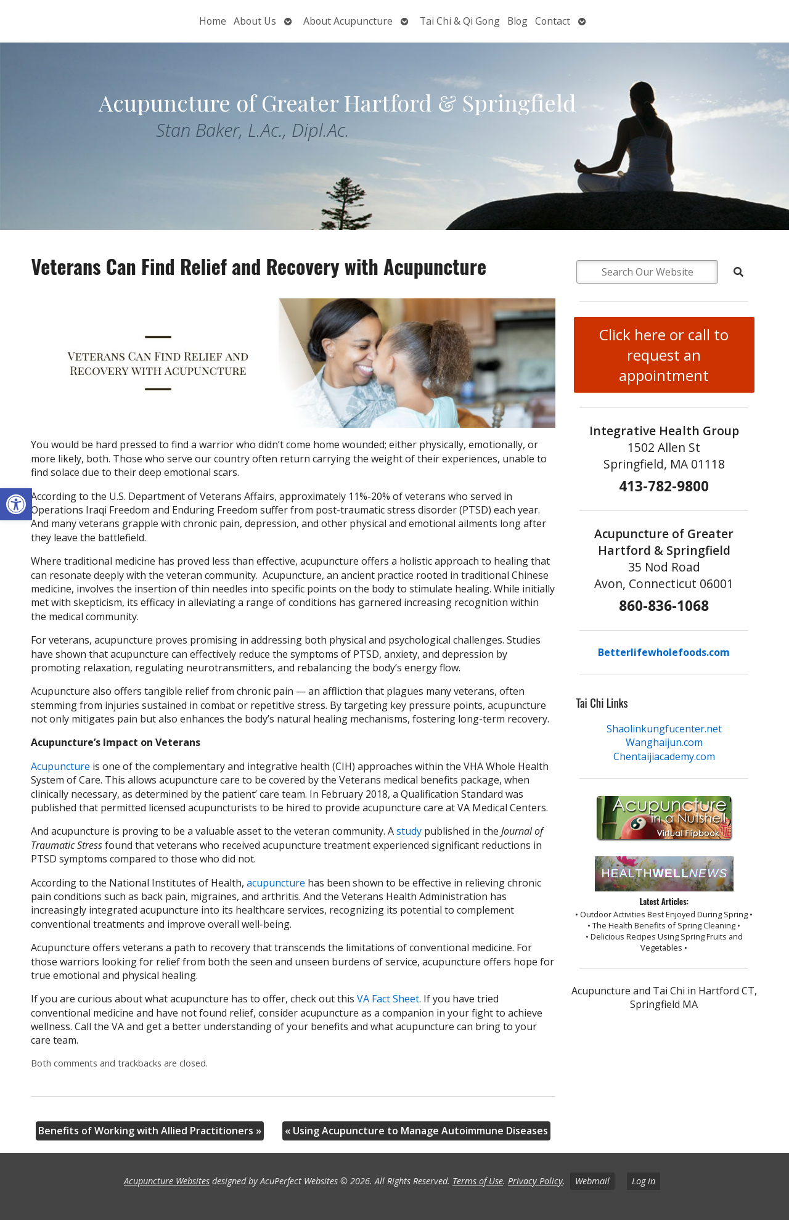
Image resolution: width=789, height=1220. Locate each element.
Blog (517, 21)
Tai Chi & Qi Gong (460, 21)
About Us (255, 21)
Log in (643, 1181)
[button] (16, 504)
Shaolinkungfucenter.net (664, 728)
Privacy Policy (535, 1181)
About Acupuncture (348, 21)
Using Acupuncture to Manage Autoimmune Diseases (416, 1130)
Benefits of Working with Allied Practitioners (149, 1130)
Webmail (592, 1181)
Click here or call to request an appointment (664, 354)
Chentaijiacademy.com (664, 756)
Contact (552, 21)
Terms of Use (477, 1181)
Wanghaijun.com (664, 742)
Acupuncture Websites (167, 1181)
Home (212, 21)
